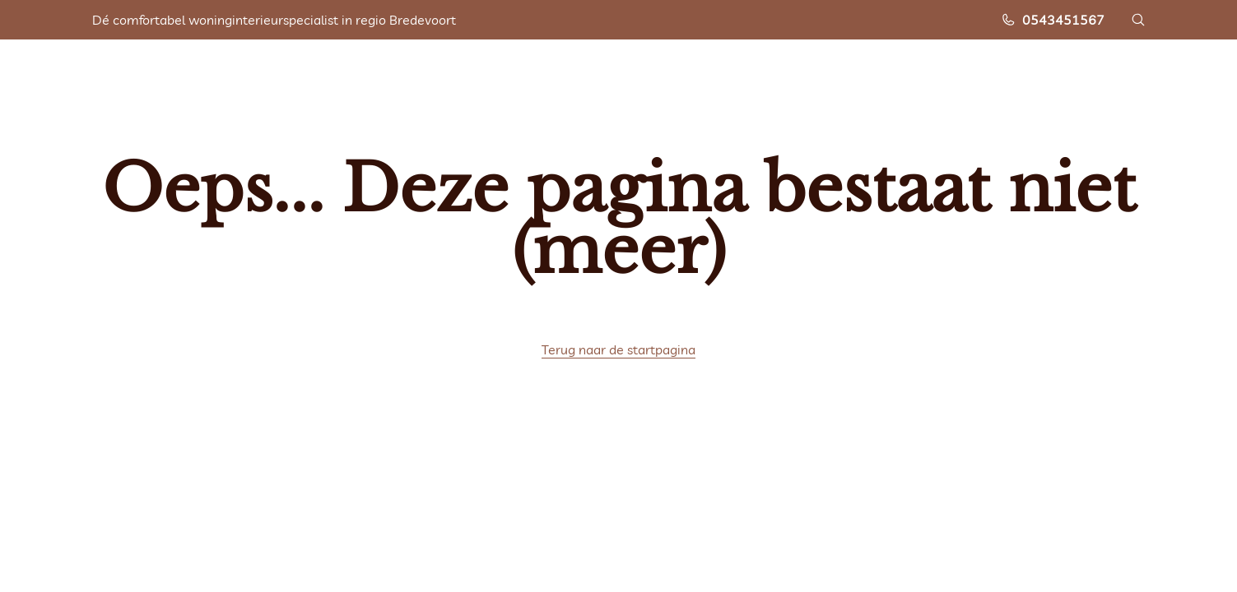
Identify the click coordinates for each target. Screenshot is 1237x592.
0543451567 (1052, 20)
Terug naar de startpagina (618, 349)
